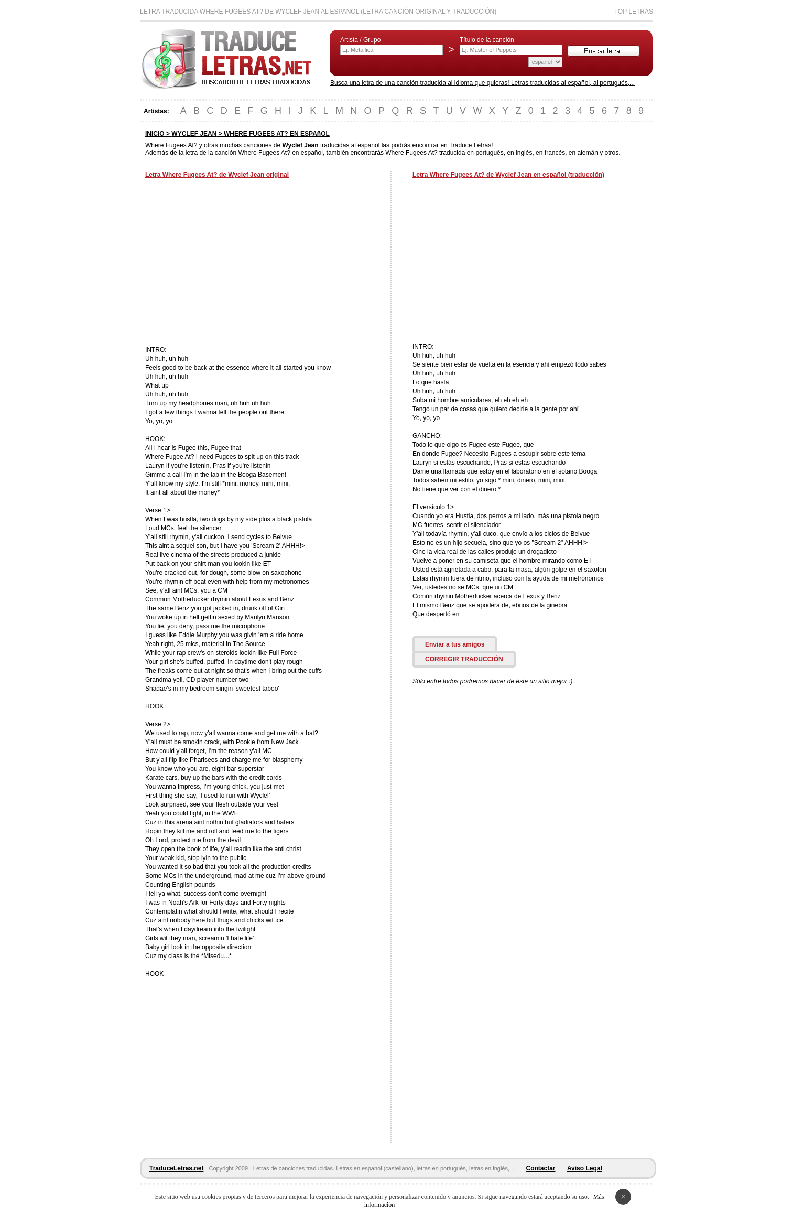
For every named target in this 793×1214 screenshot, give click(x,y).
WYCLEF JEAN (193, 133)
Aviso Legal (584, 1168)
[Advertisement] (233, 263)
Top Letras (633, 11)
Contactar (541, 1168)
